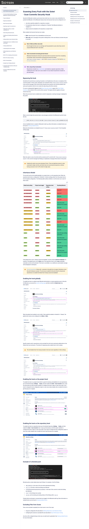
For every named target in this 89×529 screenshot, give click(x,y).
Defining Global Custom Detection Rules (10, 39)
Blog (57, 2)
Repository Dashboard (7, 20)
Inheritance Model (73, 12)
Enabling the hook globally (75, 14)
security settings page (41, 283)
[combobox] (74, 2)
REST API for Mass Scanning (8, 57)
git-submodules (41, 69)
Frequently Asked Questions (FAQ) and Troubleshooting (10, 66)
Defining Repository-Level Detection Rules (9, 52)
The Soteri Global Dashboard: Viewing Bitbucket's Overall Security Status (10, 15)
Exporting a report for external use (9, 26)
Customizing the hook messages (9, 48)
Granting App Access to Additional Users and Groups (10, 42)
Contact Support (48, 2)
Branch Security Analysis (7, 23)
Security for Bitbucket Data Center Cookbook (9, 70)
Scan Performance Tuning (57, 512)
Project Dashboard (6, 18)
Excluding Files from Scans (75, 22)
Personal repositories (31, 269)
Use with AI (27, 7)
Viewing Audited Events (7, 45)
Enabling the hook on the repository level (77, 18)
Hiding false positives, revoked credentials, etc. (8, 29)
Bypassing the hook (73, 10)
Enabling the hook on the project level (77, 16)
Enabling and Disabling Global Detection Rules (10, 36)
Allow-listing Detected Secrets (8, 32)
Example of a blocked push (75, 20)
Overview (5, 7)
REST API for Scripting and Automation (10, 55)
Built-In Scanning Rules (7, 60)
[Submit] (67, 2)
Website (53, 2)
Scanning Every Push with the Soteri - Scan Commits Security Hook (10, 11)
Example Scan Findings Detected (9, 63)
